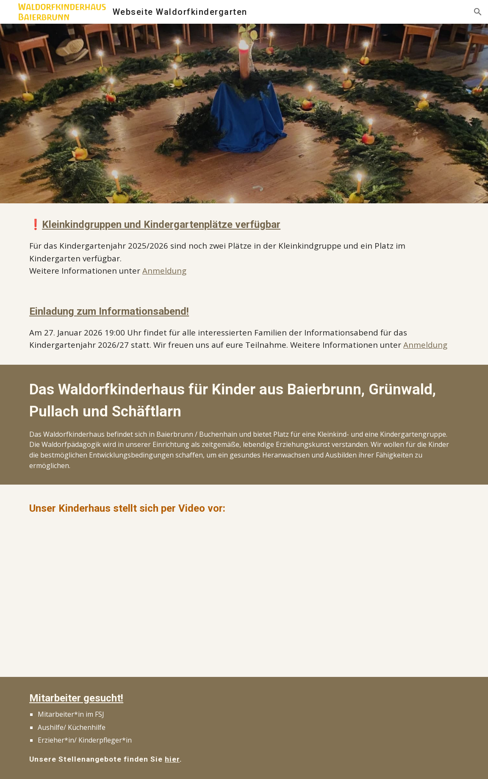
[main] (244, 246)
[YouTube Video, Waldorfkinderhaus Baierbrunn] (132, 595)
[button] (478, 12)
